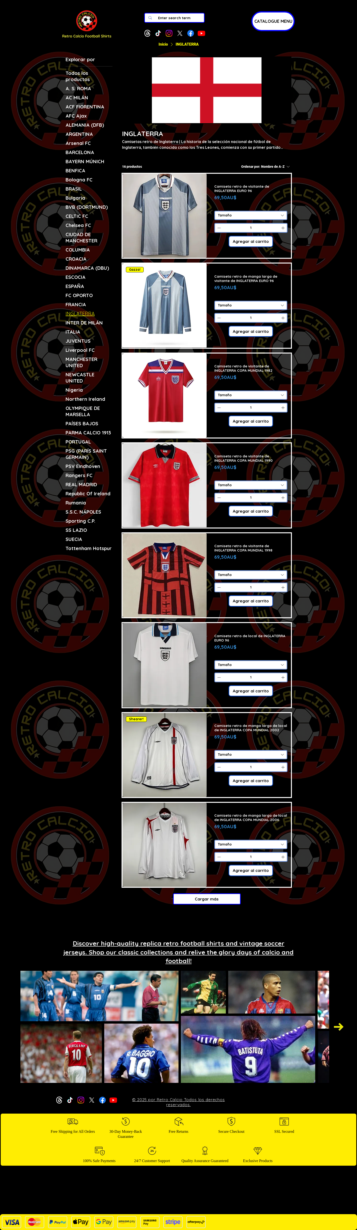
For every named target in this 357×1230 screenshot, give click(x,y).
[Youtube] (201, 33)
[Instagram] (169, 33)
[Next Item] (339, 1027)
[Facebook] (190, 33)
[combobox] (250, 215)
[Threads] (147, 33)
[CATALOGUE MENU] (273, 21)
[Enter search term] (174, 17)
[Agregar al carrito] (250, 241)
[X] (179, 33)
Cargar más (207, 898)
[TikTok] (158, 33)
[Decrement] (218, 228)
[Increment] (283, 228)
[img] (87, 38)
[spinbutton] (251, 228)
